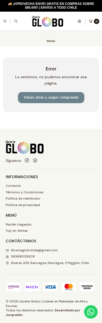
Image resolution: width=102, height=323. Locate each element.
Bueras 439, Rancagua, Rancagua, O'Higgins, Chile (47, 263)
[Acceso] (79, 21)
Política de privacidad (23, 205)
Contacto (13, 186)
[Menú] (5, 21)
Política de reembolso (23, 198)
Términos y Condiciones (25, 192)
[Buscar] (16, 21)
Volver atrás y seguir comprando (51, 97)
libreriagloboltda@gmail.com (32, 250)
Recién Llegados (19, 224)
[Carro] (94, 21)
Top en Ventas (17, 231)
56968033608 (20, 256)
